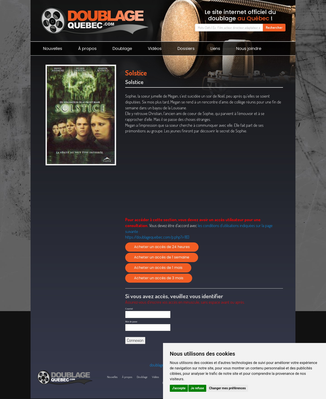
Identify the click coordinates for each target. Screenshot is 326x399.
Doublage (122, 48)
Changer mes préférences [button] (227, 388)
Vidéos (155, 48)
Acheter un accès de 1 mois (158, 267)
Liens (215, 48)
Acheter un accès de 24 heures (162, 246)
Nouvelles (52, 48)
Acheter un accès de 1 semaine (161, 257)
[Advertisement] (80, 202)
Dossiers (186, 48)
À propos (87, 48)
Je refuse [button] (197, 388)
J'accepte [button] (179, 388)
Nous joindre (248, 48)
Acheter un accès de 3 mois (158, 278)
